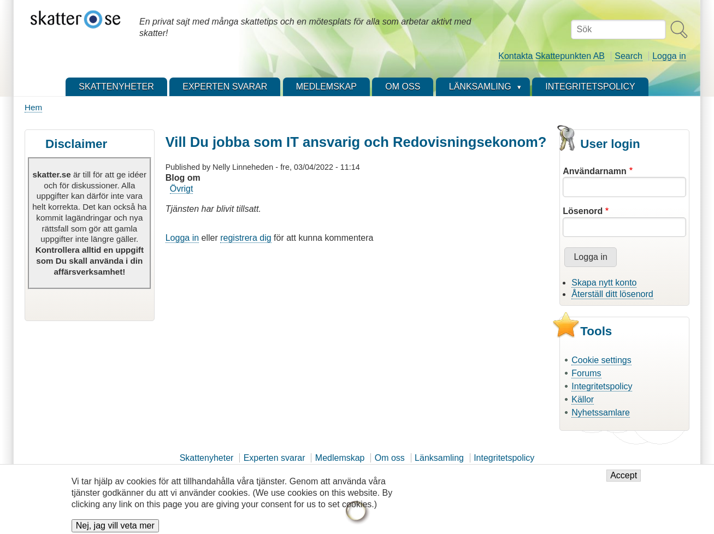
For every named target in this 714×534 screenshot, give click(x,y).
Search (628, 56)
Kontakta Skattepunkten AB (551, 56)
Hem (33, 107)
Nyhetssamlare (600, 412)
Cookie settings (601, 360)
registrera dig (245, 237)
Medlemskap (340, 457)
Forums (586, 373)
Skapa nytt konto (603, 282)
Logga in (669, 56)
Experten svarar (274, 457)
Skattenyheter (207, 457)
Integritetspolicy (601, 386)
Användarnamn (594, 171)
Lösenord (583, 211)
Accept (623, 480)
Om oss (390, 457)
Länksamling (439, 457)
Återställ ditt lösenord (612, 294)
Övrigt (181, 188)
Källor (582, 399)
